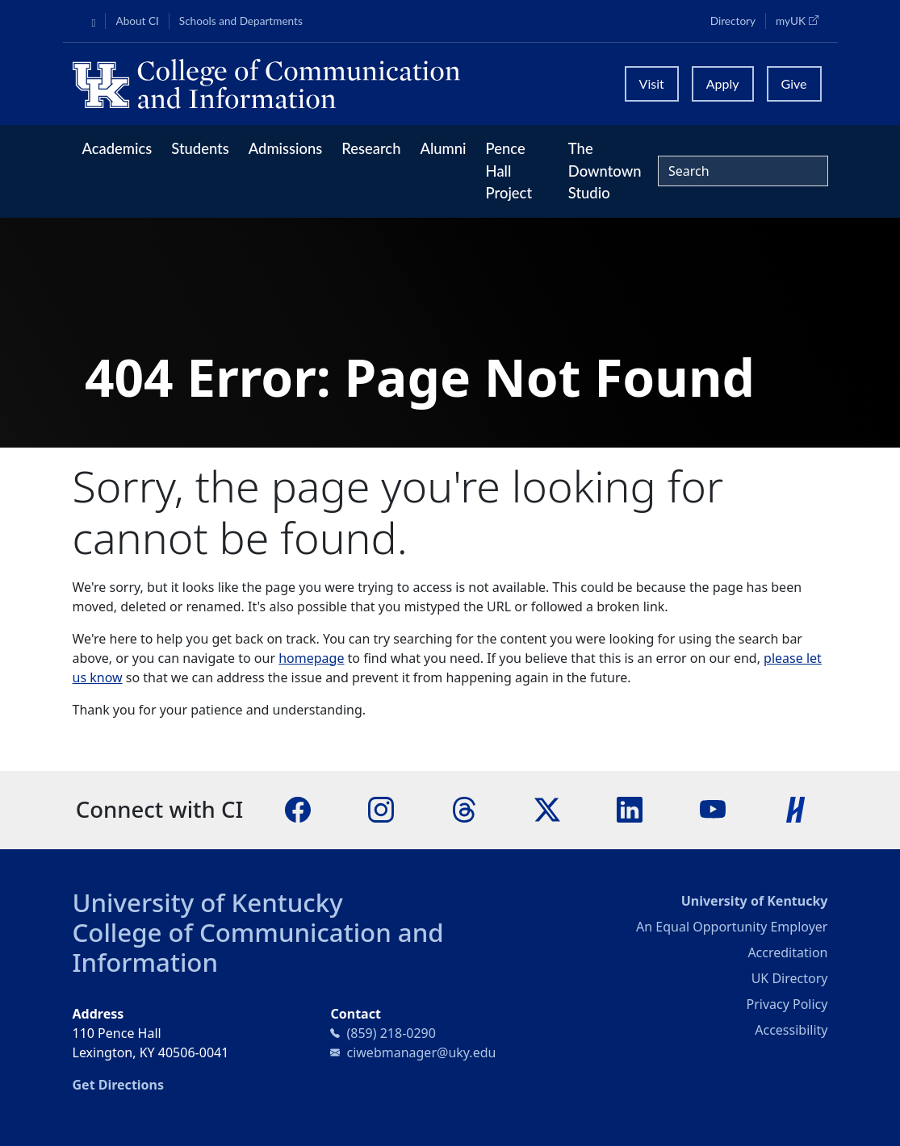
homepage (311, 658)
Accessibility (791, 1030)
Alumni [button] (443, 148)
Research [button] (370, 148)
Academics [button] (117, 148)
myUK (801, 20)
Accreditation (787, 952)
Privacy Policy (786, 1004)
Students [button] (199, 148)
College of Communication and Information (258, 947)
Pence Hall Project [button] (509, 171)
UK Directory (789, 978)
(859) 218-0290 (390, 1033)
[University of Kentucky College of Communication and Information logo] (339, 84)
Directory (733, 21)
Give (794, 83)
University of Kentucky (208, 902)
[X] (547, 808)
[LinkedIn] (630, 808)
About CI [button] (136, 21)
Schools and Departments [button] (241, 21)
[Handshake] (796, 808)
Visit (651, 83)
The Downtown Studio (605, 171)
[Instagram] (381, 808)
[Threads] (464, 808)
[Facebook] (298, 808)
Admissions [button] (286, 148)
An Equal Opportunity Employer (731, 927)
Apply (722, 83)
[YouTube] (713, 808)
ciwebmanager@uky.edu (421, 1052)
